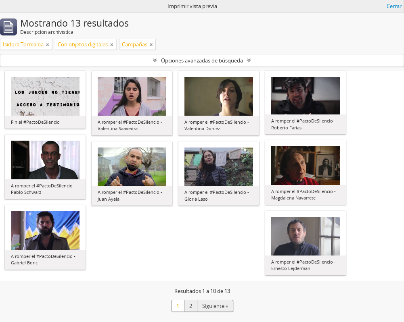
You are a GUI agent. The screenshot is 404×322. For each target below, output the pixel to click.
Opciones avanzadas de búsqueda (202, 60)
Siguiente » (215, 306)
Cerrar (394, 6)
